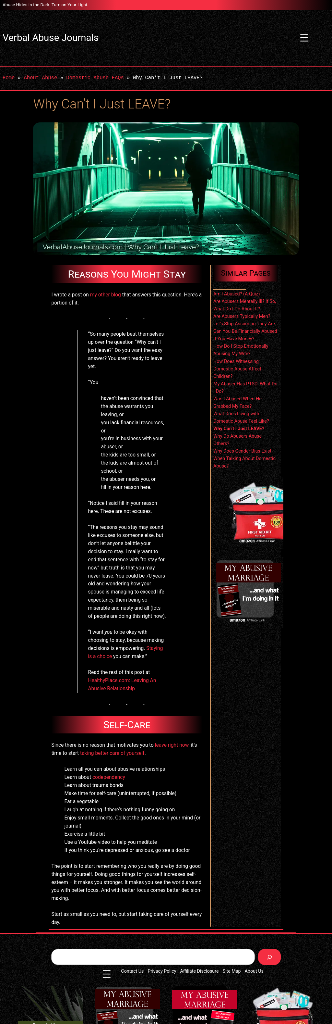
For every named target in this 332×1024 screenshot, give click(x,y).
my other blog (105, 295)
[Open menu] (304, 37)
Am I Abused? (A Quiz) (236, 294)
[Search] (269, 957)
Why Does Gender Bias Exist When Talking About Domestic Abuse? (244, 458)
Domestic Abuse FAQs (95, 77)
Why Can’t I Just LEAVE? (238, 428)
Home (9, 77)
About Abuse (40, 77)
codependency (108, 777)
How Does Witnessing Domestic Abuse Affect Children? (237, 369)
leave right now (172, 745)
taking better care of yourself (112, 753)
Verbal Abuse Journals (51, 37)
